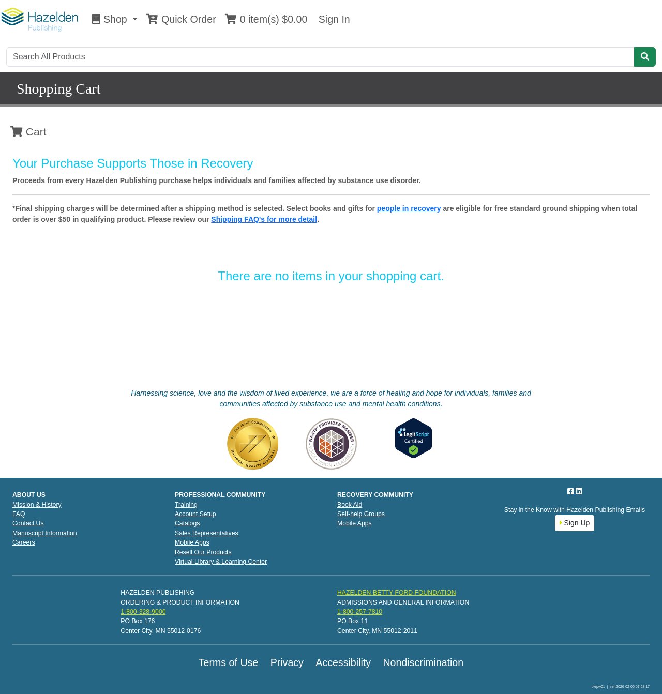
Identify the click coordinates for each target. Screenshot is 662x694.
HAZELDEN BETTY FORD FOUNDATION (396, 592)
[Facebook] (571, 491)
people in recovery (409, 208)
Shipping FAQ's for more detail (264, 219)
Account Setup (195, 514)
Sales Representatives (206, 533)
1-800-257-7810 (359, 611)
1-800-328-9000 (143, 611)
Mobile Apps (192, 542)
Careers (23, 542)
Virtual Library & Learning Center (221, 561)
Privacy (287, 662)
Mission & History (37, 504)
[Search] (320, 57)
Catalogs (187, 523)
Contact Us (28, 523)
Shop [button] (111, 19)
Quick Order (181, 19)
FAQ (18, 514)
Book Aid (349, 504)
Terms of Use (228, 662)
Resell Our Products (203, 552)
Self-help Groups (361, 514)
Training (186, 504)
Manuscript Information (44, 533)
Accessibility (343, 662)
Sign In (332, 19)
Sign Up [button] (575, 523)
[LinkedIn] (579, 491)
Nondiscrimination (423, 662)
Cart (28, 132)
